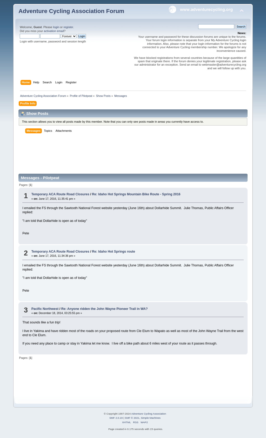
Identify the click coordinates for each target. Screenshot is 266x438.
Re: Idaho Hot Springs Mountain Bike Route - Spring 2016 (136, 194)
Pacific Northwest (45, 309)
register (68, 27)
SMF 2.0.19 (116, 417)
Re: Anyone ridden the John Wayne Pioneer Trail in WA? (104, 309)
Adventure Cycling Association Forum (71, 11)
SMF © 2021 (132, 417)
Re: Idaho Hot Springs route (113, 251)
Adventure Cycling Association (148, 413)
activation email (54, 31)
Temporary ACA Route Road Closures (60, 194)
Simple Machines (151, 417)
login (56, 27)
